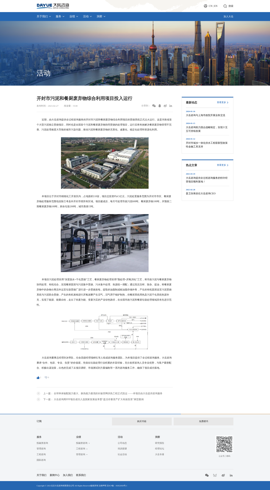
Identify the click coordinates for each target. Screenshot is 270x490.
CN (210, 6)
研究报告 (159, 443)
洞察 (101, 16)
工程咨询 (41, 454)
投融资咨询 (42, 443)
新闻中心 (55, 474)
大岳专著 (159, 454)
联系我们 (81, 474)
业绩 (73, 16)
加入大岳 (228, 16)
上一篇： (102, 393)
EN (215, 6)
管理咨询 (41, 448)
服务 (60, 16)
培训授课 (122, 448)
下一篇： (93, 399)
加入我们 (68, 474)
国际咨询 (41, 459)
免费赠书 (203, 421)
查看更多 (221, 102)
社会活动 (122, 454)
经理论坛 (159, 448)
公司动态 (122, 443)
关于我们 (44, 16)
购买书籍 (141, 421)
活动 (87, 16)
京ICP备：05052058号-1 (117, 485)
